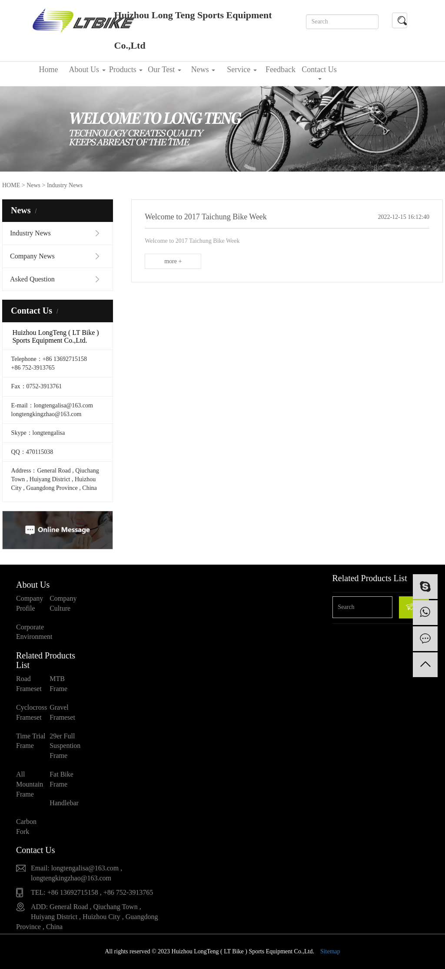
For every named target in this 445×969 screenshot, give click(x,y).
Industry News (30, 233)
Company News (32, 256)
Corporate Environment (33, 632)
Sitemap (330, 951)
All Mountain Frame (29, 784)
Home (48, 69)
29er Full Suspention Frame (65, 746)
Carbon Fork (26, 826)
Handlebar (64, 803)
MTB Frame (58, 683)
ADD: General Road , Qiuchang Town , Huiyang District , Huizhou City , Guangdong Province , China (87, 916)
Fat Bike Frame (61, 779)
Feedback (281, 69)
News (203, 69)
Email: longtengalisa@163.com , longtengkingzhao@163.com (76, 873)
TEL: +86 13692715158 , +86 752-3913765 (92, 892)
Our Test (164, 69)
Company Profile (29, 603)
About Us (87, 69)
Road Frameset (29, 683)
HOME (11, 185)
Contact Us (319, 72)
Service (241, 69)
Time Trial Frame (30, 741)
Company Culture (63, 603)
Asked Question (32, 279)
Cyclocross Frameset (31, 712)
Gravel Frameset (62, 712)
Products (126, 69)
